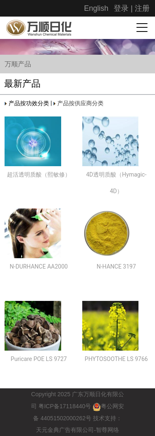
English (96, 8)
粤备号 (64, 406)
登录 (121, 8)
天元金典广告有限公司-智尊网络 (77, 430)
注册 (142, 8)
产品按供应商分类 (78, 103)
